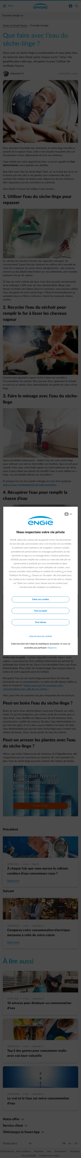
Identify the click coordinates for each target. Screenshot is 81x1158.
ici (63, 571)
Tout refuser (40, 622)
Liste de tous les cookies (40, 636)
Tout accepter (40, 611)
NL (71, 514)
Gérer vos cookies (40, 599)
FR (66, 514)
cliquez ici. (52, 648)
